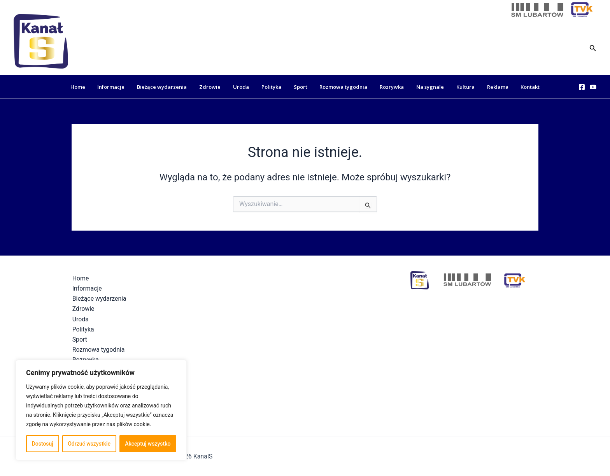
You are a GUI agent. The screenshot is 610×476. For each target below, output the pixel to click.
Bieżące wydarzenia (171, 86)
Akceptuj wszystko (147, 444)
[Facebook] (581, 87)
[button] (592, 47)
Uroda (246, 86)
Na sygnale (423, 86)
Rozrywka (387, 86)
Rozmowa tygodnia (341, 86)
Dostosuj (42, 444)
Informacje (122, 86)
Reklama (486, 86)
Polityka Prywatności (373, 456)
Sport (300, 86)
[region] (101, 410)
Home (91, 86)
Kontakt (516, 86)
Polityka (274, 86)
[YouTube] (593, 87)
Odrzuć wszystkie (89, 444)
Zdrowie (217, 86)
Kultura (456, 86)
